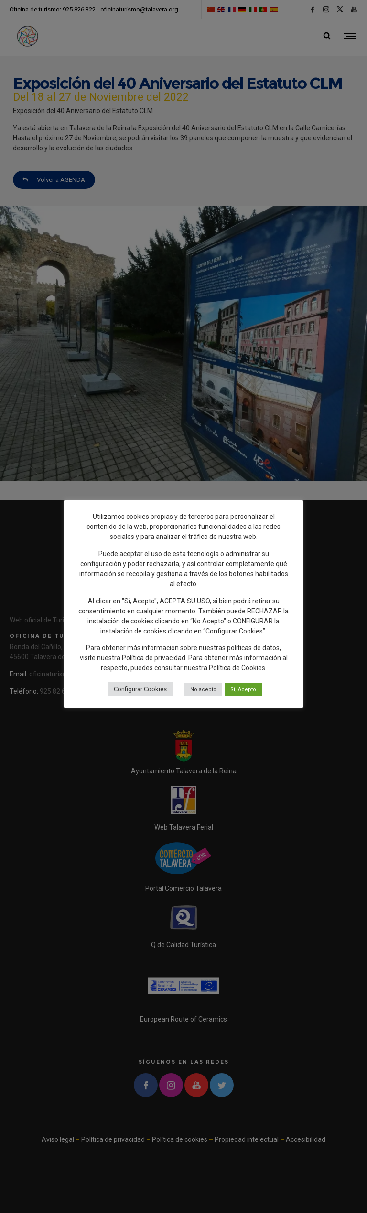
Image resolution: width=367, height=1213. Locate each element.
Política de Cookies (237, 668)
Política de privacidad (153, 658)
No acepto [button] (203, 689)
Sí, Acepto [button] (243, 689)
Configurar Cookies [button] (140, 689)
